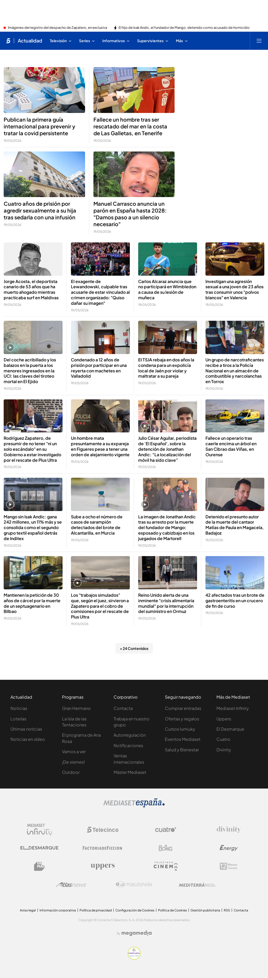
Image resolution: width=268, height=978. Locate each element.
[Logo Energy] (229, 848)
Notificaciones (128, 745)
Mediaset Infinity (232, 708)
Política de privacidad (96, 910)
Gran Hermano (76, 708)
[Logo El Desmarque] (39, 848)
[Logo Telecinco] (102, 829)
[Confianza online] (134, 958)
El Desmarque (230, 729)
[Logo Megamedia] (137, 933)
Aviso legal (28, 910)
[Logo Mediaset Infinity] (39, 829)
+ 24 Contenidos (134, 648)
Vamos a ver (74, 751)
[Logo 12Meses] (228, 866)
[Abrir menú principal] (259, 40)
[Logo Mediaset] (134, 806)
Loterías (18, 718)
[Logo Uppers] (102, 866)
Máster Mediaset (130, 772)
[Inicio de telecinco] (8, 40)
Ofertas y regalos (182, 718)
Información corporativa (58, 910)
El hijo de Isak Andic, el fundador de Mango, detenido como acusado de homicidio (184, 28)
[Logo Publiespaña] (134, 884)
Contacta (123, 708)
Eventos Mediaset (182, 739)
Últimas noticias (26, 729)
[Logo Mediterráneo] (197, 885)
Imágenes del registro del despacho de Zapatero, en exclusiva (57, 28)
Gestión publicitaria (205, 910)
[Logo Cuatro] (165, 829)
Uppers (223, 718)
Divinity (223, 749)
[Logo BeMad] (39, 866)
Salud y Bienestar (182, 749)
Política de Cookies (172, 910)
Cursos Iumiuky (180, 729)
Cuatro (223, 739)
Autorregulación (130, 735)
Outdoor (71, 772)
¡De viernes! (73, 762)
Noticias (18, 708)
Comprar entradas (183, 708)
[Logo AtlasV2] (71, 884)
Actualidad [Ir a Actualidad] (30, 40)
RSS (227, 910)
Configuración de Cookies (134, 910)
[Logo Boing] (166, 848)
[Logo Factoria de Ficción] (102, 848)
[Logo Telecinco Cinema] (166, 866)
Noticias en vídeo (27, 739)
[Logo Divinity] (229, 829)
